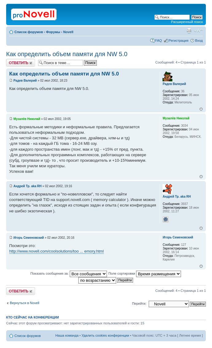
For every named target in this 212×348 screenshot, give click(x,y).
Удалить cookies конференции (105, 335)
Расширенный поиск (187, 22)
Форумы (53, 32)
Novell (68, 32)
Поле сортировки (144, 273)
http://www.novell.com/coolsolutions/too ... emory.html (56, 251)
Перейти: (139, 303)
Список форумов (28, 32)
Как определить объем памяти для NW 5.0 (67, 54)
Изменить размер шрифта (198, 30)
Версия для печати (189, 30)
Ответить (20, 63)
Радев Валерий (25, 80)
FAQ (158, 40)
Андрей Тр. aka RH (28, 186)
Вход (199, 40)
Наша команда (66, 335)
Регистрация (178, 40)
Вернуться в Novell (24, 303)
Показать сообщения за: (68, 273)
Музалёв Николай (27, 119)
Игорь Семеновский (29, 237)
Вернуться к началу (201, 109)
